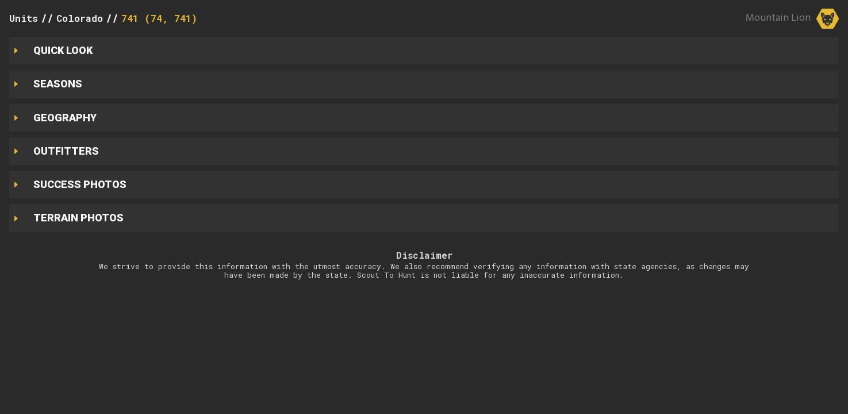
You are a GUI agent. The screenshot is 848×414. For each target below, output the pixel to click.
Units (23, 18)
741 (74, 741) (159, 18)
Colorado (79, 18)
